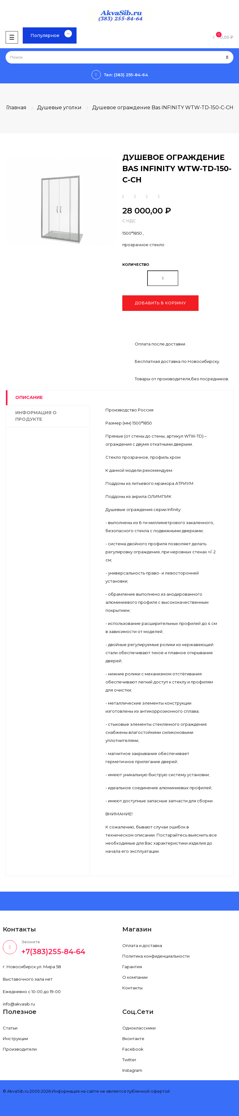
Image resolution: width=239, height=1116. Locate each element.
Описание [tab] (29, 397)
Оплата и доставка (142, 945)
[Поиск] (119, 57)
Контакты (132, 987)
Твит (135, 196)
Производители (20, 1049)
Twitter (129, 1059)
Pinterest (158, 196)
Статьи (10, 1027)
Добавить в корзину (160, 303)
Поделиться (123, 196)
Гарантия (132, 966)
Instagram (132, 1070)
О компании (135, 977)
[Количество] (162, 278)
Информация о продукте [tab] (36, 416)
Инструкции (15, 1038)
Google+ (147, 196)
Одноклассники (139, 1027)
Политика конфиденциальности (156, 956)
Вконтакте (133, 1038)
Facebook (132, 1049)
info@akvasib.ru (19, 1003)
